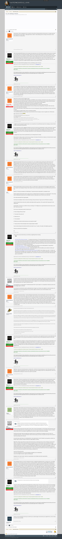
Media (14, 7)
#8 (55, 232)
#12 (55, 333)
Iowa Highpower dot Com (19, 245)
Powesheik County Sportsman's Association (22, 247)
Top (53, 535)
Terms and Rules (51, 537)
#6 (55, 174)
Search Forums (8, 9)
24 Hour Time (12, 535)
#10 (55, 292)
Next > (12, 31)
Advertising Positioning (13, 537)
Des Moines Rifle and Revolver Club (21, 246)
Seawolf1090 (15, 121)
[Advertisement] (31, 22)
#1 (55, 49)
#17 (55, 459)
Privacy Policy (55, 537)
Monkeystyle (7, 535)
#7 (55, 181)
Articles (25, 7)
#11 (55, 305)
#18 (55, 477)
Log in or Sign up (46, 0)
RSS (56, 535)
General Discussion (12, 14)
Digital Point (18, 537)
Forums (8, 7)
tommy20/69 (8, 522)
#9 (55, 276)
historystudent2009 (20, 14)
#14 (55, 373)
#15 (55, 405)
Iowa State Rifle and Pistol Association (21, 239)
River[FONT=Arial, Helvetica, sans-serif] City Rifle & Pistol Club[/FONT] (26, 250)
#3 (55, 96)
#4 (55, 121)
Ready (7, 413)
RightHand (15, 159)
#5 (55, 159)
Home (50, 535)
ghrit (14, 292)
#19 (55, 514)
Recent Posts (12, 9)
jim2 (7, 192)
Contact (44, 535)
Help (48, 535)
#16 (55, 418)
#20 (55, 521)
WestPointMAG (9, 313)
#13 (55, 366)
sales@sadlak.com (38, 64)
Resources (19, 7)
